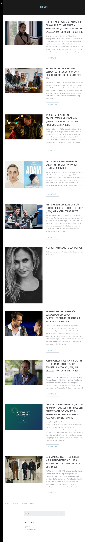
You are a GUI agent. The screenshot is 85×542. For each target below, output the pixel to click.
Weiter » (33, 503)
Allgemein (27, 527)
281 (29, 503)
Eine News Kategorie (30, 529)
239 (14, 503)
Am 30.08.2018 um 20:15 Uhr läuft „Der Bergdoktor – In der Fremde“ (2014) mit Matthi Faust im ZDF (64, 208)
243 (25, 503)
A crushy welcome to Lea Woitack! (64, 248)
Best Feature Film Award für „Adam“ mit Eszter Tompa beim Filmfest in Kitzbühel (62, 164)
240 (17, 503)
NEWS (44, 7)
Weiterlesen (52, 58)
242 (23, 503)
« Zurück (7, 503)
